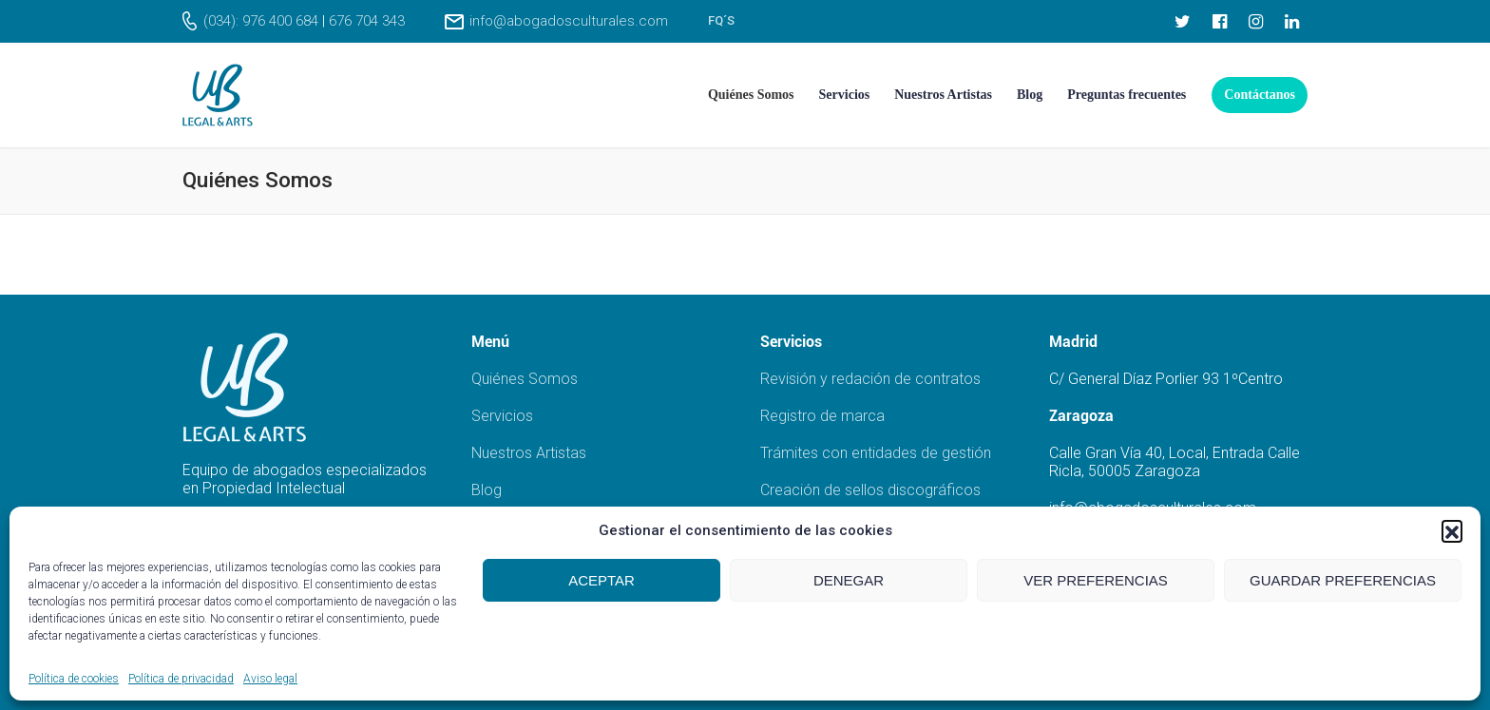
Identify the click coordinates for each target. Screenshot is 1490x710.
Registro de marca (822, 416)
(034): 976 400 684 (260, 20)
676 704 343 (367, 20)
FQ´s (721, 20)
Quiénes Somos (524, 379)
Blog (486, 490)
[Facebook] (1219, 21)
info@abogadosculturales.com (568, 20)
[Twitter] (1183, 21)
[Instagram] (1255, 21)
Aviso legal (270, 678)
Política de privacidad (181, 678)
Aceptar (601, 580)
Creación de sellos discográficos (870, 490)
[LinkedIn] (1292, 21)
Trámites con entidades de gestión (875, 453)
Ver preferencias (1095, 580)
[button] (1451, 530)
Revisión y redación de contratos (870, 379)
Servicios (502, 416)
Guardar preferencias (1343, 580)
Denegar (848, 580)
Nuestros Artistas (528, 453)
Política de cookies (74, 678)
